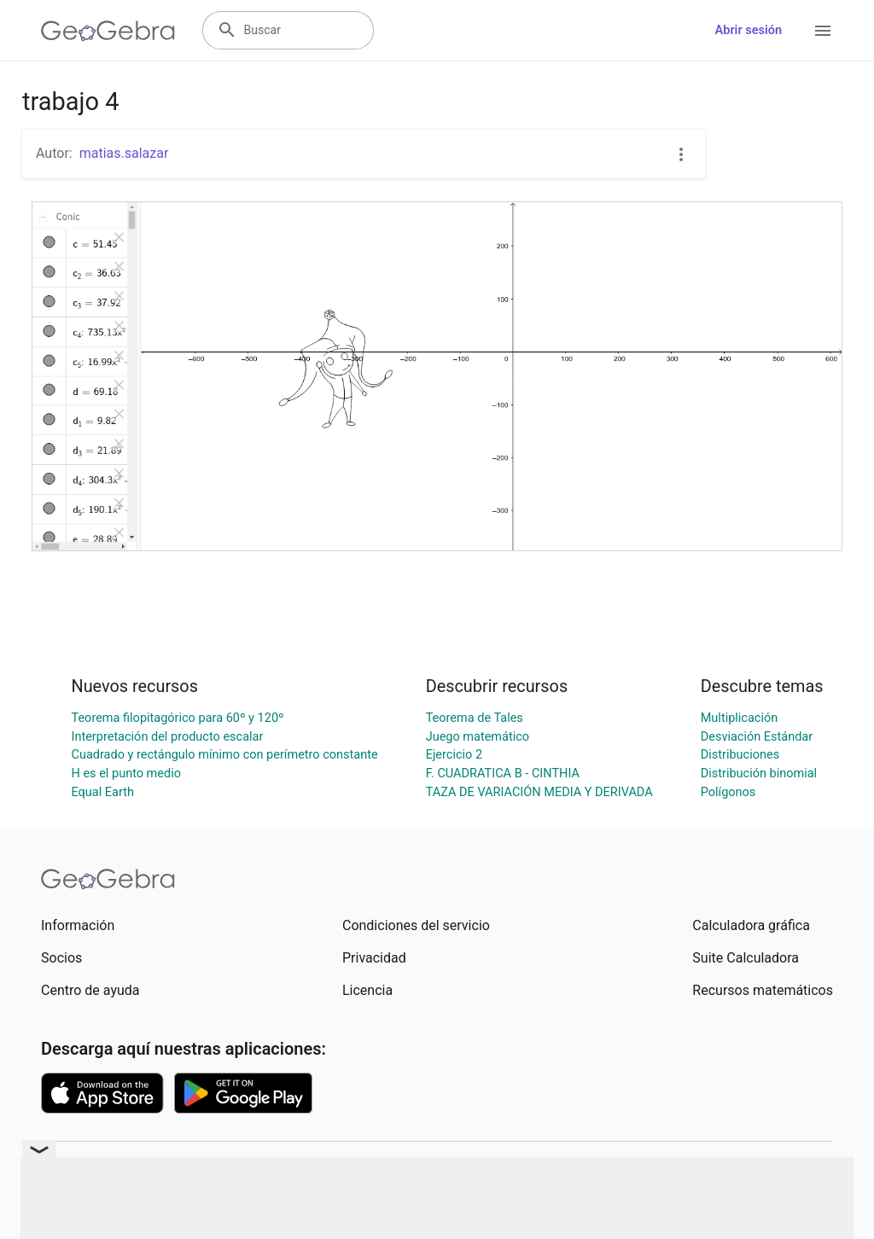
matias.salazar (124, 153)
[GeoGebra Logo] (108, 30)
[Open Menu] (823, 30)
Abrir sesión (748, 30)
